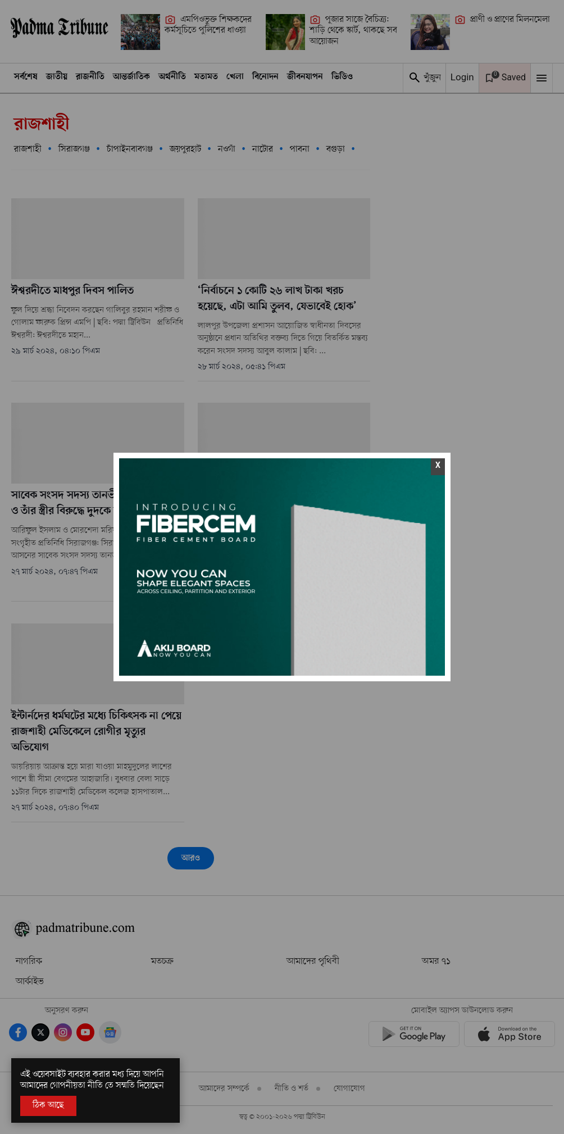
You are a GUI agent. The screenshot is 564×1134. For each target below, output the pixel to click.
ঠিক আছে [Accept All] (48, 1105)
